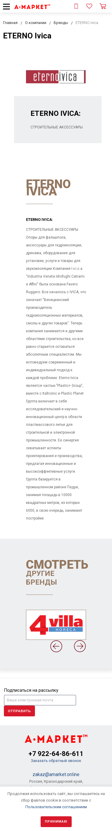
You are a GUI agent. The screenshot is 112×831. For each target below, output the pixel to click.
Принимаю (56, 821)
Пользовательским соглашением (56, 807)
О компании (35, 22)
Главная (10, 22)
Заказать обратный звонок (56, 760)
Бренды (61, 22)
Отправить (19, 711)
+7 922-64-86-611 (56, 753)
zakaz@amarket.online (56, 774)
